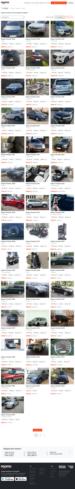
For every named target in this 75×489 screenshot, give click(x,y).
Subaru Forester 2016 (33, 212)
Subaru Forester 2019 (8, 97)
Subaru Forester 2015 (57, 39)
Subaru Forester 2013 (33, 97)
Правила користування (64, 473)
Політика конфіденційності (64, 471)
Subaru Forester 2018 (57, 126)
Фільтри (70, 17)
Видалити (61, 17)
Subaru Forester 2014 (33, 126)
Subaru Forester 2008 (8, 39)
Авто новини (35, 2)
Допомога (42, 2)
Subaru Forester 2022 (58, 68)
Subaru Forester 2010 (8, 154)
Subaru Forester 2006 (8, 212)
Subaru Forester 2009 (8, 241)
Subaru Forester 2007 (58, 183)
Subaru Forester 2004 (58, 328)
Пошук (52, 473)
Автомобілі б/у (27, 2)
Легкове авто (33, 468)
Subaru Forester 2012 (33, 299)
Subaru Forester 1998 (57, 270)
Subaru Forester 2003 (33, 68)
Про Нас (47, 2)
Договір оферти (62, 474)
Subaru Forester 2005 (8, 357)
